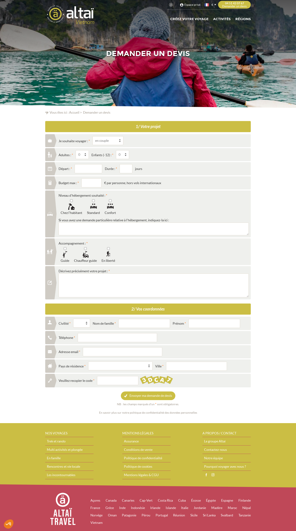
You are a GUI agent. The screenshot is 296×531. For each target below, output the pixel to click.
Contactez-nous (215, 449)
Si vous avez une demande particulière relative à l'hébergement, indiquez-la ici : (114, 220)
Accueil (74, 112)
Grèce (109, 508)
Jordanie (200, 508)
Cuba (182, 500)
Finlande (244, 500)
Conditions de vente (138, 449)
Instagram (213, 475)
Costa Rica (165, 500)
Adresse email (68, 352)
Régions (243, 19)
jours (138, 169)
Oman (112, 515)
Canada (111, 500)
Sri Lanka (209, 515)
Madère (216, 508)
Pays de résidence (71, 366)
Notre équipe (213, 458)
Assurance (131, 441)
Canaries (128, 500)
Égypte (211, 500)
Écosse (196, 500)
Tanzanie (244, 515)
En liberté (108, 260)
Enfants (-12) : (101, 155)
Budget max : (68, 183)
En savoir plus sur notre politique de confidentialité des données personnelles (148, 412)
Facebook (206, 475)
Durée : (110, 169)
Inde (122, 508)
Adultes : (65, 155)
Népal (246, 508)
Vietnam (96, 522)
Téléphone (66, 337)
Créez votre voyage (189, 19)
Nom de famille (103, 323)
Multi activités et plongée (65, 449)
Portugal (162, 515)
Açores (95, 500)
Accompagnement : (72, 243)
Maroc (232, 508)
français (207, 4)
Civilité (64, 323)
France (95, 508)
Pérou (146, 515)
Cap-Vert (146, 500)
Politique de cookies (138, 466)
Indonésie (138, 508)
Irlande (155, 508)
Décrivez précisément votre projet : (83, 271)
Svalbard (227, 515)
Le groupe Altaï (214, 441)
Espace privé (192, 4)
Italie (184, 508)
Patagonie (129, 515)
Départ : (64, 169)
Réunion (179, 515)
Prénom (178, 323)
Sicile (194, 515)
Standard (93, 213)
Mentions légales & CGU (141, 475)
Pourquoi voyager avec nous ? (225, 466)
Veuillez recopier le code (75, 380)
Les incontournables (61, 475)
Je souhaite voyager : (73, 141)
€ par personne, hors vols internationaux (132, 183)
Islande (171, 508)
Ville (158, 366)
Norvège (96, 515)
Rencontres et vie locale (63, 466)
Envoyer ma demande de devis (151, 395)
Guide (65, 260)
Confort (110, 213)
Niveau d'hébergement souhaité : (82, 195)
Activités (222, 19)
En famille (54, 458)
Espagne (227, 500)
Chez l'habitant (71, 213)
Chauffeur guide (85, 260)
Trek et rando (56, 441)
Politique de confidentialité (143, 458)
